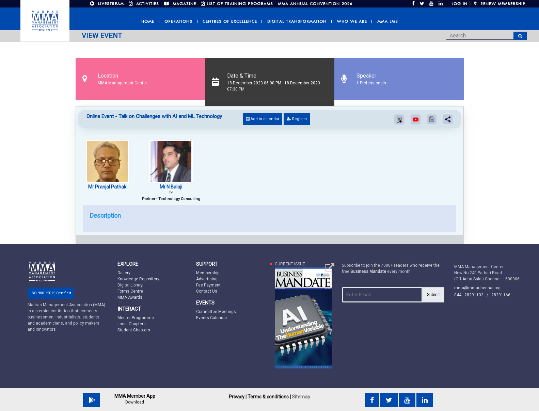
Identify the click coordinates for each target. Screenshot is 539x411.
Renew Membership (499, 3)
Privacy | (238, 396)
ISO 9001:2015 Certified (51, 293)
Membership (207, 272)
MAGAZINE (180, 3)
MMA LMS (387, 21)
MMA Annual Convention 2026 (315, 3)
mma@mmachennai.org (477, 287)
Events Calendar (211, 317)
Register (297, 119)
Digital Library (130, 285)
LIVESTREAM (107, 3)
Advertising (207, 279)
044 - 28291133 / (472, 295)
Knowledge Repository (138, 279)
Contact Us (206, 291)
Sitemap (301, 396)
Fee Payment (208, 285)
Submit (433, 294)
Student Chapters (133, 330)
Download (134, 402)
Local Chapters (131, 324)
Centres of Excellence (230, 21)
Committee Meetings (216, 311)
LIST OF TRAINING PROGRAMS (237, 3)
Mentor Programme (135, 317)
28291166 (500, 295)
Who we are (352, 21)
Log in (459, 3)
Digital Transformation (297, 21)
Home (147, 21)
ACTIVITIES (144, 3)
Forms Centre (130, 291)
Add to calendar (262, 119)
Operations (178, 21)
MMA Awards (129, 297)
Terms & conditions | (269, 396)
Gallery (123, 272)
